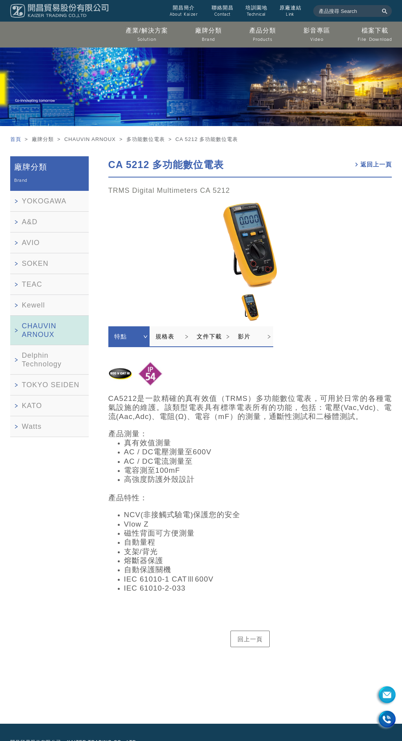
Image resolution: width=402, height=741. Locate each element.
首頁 (16, 139)
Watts (32, 426)
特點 (120, 336)
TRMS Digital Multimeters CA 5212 (169, 190)
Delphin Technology (42, 359)
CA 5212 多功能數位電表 (166, 164)
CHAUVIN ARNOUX (39, 330)
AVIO (31, 243)
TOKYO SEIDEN (51, 385)
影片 (244, 336)
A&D (30, 222)
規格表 (164, 336)
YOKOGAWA (44, 201)
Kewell (33, 305)
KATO (32, 406)
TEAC (32, 284)
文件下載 (209, 336)
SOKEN (35, 263)
